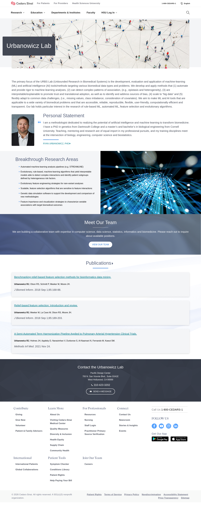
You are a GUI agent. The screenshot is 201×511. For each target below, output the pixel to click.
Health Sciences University (86, 3)
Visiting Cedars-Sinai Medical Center (61, 421)
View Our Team (100, 244)
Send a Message (102, 391)
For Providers (61, 3)
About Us (55, 414)
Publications (98, 263)
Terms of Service (113, 494)
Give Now (20, 420)
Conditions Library (59, 469)
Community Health (59, 450)
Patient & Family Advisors (28, 431)
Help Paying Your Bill (61, 480)
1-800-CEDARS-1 (169, 3)
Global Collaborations (26, 469)
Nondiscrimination (151, 494)
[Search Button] (188, 13)
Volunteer (20, 425)
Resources (90, 414)
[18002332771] (167, 409)
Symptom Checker (59, 464)
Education (38, 12)
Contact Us (125, 414)
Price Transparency (168, 498)
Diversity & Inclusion (61, 434)
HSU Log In (109, 12)
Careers (89, 464)
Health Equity (57, 440)
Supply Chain (57, 445)
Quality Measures (59, 429)
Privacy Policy (131, 494)
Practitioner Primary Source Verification (95, 432)
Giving (18, 414)
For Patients (43, 3)
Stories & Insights (128, 425)
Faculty (91, 12)
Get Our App (159, 433)
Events (122, 431)
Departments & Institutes (65, 12)
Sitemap (185, 498)
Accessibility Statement (176, 494)
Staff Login (90, 425)
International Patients (26, 464)
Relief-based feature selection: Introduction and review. (46, 305)
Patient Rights (57, 475)
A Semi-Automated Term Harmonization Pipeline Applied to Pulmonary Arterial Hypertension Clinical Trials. (75, 333)
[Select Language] (185, 3)
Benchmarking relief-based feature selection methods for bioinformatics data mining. (62, 277)
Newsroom (124, 420)
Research (17, 12)
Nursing (89, 420)
